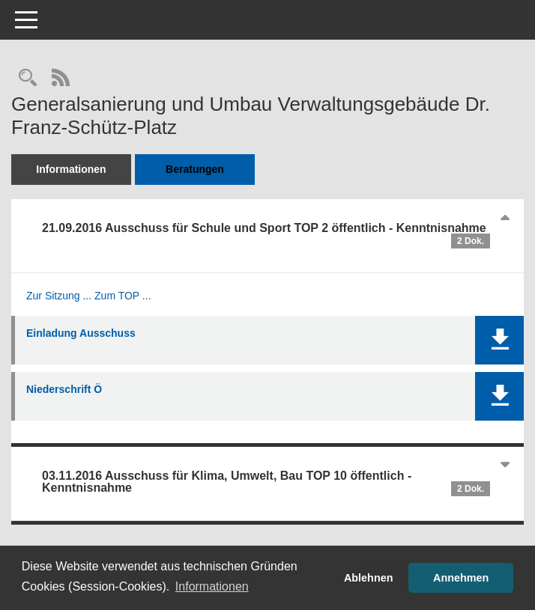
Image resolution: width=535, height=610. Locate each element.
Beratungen (195, 169)
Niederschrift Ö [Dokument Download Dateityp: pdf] (64, 389)
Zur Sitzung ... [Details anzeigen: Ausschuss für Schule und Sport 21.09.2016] (58, 296)
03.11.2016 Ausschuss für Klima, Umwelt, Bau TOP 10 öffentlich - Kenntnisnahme (266, 482)
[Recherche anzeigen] (27, 79)
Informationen (71, 169)
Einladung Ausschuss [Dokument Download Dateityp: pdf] (81, 333)
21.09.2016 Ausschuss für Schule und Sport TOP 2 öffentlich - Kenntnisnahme (266, 235)
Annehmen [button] (461, 578)
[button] (499, 340)
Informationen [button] (212, 586)
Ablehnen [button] (368, 578)
